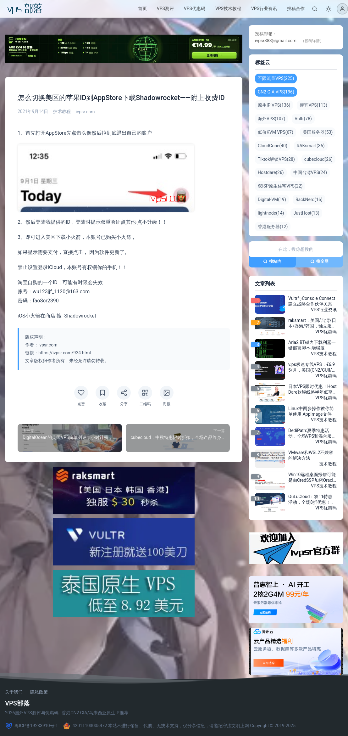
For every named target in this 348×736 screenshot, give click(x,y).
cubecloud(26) (318, 159)
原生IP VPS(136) (274, 105)
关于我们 (14, 691)
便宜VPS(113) (313, 105)
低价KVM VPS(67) (275, 132)
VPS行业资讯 (264, 8)
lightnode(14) (271, 213)
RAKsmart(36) (311, 145)
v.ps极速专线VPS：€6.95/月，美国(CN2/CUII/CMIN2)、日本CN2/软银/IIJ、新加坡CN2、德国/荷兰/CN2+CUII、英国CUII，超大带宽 (312, 367)
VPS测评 (165, 8)
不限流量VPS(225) (276, 78)
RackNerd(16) (309, 199)
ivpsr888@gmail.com (275, 40)
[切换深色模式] (328, 8)
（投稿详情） (312, 41)
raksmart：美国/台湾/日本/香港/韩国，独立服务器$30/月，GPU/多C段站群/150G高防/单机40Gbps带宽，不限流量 (312, 323)
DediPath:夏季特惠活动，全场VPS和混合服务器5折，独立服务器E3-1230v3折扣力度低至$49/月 (312, 433)
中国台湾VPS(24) (310, 172)
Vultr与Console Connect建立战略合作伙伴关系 (311, 301)
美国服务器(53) (318, 132)
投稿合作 (296, 8)
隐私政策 (39, 691)
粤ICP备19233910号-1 (31, 726)
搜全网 (319, 261)
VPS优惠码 (194, 8)
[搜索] (314, 8)
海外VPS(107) (271, 118)
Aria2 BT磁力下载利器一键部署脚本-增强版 (312, 345)
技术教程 (62, 111)
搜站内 (272, 261)
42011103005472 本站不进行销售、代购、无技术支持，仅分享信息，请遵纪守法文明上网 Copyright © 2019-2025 (179, 726)
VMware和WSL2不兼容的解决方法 (310, 455)
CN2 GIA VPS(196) (276, 91)
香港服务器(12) (273, 226)
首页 (142, 8)
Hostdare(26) (271, 172)
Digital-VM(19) (272, 199)
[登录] (342, 8)
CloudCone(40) (272, 145)
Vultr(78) (303, 118)
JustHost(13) (306, 213)
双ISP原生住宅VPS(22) (280, 185)
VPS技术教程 (228, 8)
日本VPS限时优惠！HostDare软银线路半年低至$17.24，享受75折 (312, 389)
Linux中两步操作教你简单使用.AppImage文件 (311, 411)
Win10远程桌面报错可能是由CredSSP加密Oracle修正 (312, 477)
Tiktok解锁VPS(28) (276, 159)
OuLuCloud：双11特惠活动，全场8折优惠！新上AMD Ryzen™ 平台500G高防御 (311, 499)
